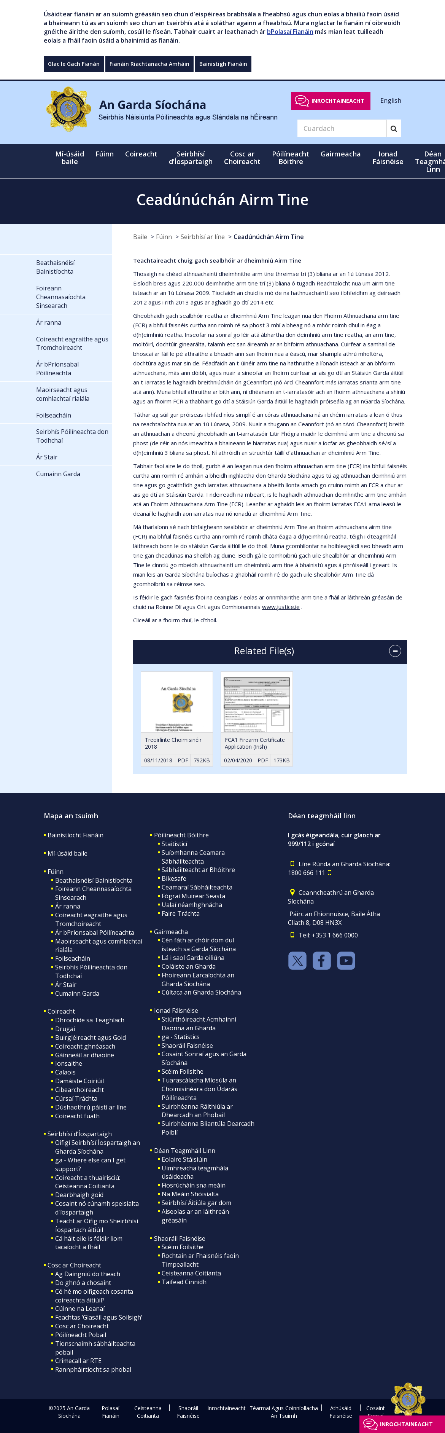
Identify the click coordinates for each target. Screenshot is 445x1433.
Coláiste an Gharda (189, 966)
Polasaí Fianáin (110, 1411)
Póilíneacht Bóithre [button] (290, 157)
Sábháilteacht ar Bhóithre (198, 870)
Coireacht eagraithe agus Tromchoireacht (91, 919)
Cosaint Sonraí (375, 1411)
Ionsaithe (68, 1063)
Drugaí (65, 1029)
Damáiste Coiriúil (79, 1081)
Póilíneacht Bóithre (181, 835)
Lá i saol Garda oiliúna (193, 957)
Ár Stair (65, 984)
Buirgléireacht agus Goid (90, 1037)
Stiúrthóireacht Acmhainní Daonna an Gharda (199, 1023)
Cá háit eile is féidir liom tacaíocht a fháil (88, 1242)
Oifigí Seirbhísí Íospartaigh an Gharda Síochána (97, 1147)
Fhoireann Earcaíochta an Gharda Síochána (198, 979)
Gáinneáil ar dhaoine (84, 1055)
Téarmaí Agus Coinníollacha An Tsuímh (284, 1411)
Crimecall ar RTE (78, 1360)
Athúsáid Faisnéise (340, 1411)
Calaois (65, 1072)
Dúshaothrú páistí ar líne (91, 1107)
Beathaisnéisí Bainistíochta (93, 880)
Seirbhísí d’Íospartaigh (80, 1134)
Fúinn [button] (104, 153)
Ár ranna (67, 906)
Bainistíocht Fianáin (75, 835)
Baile (140, 237)
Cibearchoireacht (79, 1090)
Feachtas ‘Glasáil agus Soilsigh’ (98, 1317)
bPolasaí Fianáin (290, 31)
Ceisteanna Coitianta (191, 1273)
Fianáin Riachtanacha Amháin (149, 63)
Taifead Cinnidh (184, 1282)
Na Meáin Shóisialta (190, 1194)
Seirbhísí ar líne (203, 237)
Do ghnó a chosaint (83, 1282)
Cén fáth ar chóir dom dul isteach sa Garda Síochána (199, 944)
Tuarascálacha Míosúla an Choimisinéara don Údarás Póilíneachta (199, 1089)
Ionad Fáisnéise (176, 1010)
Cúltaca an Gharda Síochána (201, 992)
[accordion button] (395, 651)
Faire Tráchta (181, 913)
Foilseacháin (72, 958)
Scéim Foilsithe (182, 1071)
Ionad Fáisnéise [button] (388, 157)
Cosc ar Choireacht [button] (242, 157)
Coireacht (61, 1011)
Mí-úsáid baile (69, 157)
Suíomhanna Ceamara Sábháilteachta (193, 857)
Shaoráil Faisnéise (187, 1045)
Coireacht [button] (141, 153)
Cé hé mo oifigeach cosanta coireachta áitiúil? (94, 1295)
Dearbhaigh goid (79, 1195)
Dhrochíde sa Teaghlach (89, 1020)
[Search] (341, 128)
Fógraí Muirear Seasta (193, 896)
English (390, 100)
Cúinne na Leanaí (80, 1308)
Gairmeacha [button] (341, 153)
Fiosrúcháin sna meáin (194, 1185)
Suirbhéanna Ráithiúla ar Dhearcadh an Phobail (197, 1110)
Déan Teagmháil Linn (184, 1150)
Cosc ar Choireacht (74, 1265)
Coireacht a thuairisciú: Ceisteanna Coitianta (87, 1182)
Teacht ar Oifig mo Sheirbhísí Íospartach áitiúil (96, 1225)
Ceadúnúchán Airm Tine (269, 237)
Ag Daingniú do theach (87, 1274)
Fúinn (164, 237)
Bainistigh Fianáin (223, 63)
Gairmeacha (171, 932)
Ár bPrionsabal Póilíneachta (94, 932)
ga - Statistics (181, 1037)
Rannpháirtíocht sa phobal (93, 1369)
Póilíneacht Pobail (80, 1335)
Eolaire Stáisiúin (184, 1159)
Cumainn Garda (77, 993)
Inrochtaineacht (338, 100)
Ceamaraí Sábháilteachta (197, 887)
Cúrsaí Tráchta (76, 1098)
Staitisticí (174, 844)
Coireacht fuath (77, 1116)
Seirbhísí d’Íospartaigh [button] (191, 157)
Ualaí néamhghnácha (192, 905)
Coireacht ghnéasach (85, 1046)
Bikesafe (174, 878)
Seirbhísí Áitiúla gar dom (196, 1203)
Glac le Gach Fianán (74, 63)
